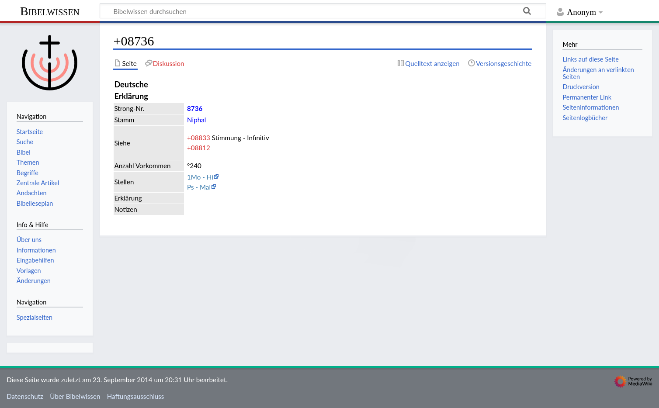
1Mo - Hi (200, 177)
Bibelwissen (50, 11)
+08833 (198, 138)
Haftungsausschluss (135, 396)
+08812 (198, 148)
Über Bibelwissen (75, 396)
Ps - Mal (199, 187)
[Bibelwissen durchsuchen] (323, 11)
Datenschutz (25, 396)
